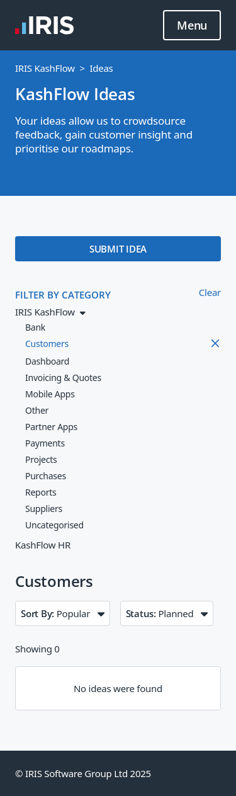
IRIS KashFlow (45, 68)
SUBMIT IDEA (118, 248)
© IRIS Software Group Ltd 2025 (83, 773)
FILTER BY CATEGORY (63, 294)
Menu (192, 26)
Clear (210, 292)
